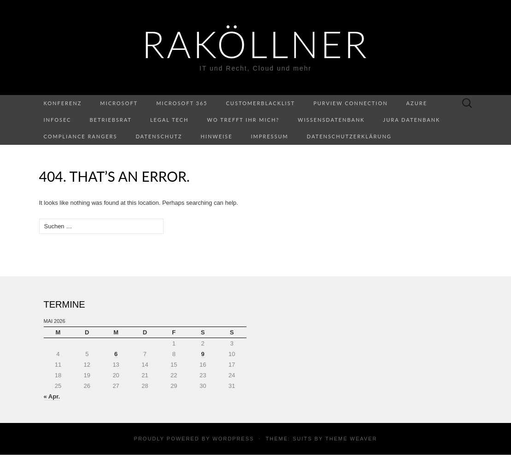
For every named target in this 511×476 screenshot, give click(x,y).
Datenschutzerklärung (349, 136)
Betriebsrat (110, 120)
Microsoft (119, 103)
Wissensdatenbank (331, 120)
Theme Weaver (351, 438)
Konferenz (63, 103)
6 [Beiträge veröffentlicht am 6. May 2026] (115, 354)
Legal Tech (169, 120)
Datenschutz (158, 136)
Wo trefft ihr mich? (243, 120)
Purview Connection (350, 103)
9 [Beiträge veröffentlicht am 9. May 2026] (203, 354)
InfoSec (57, 120)
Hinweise (216, 136)
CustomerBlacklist (260, 103)
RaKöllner (255, 44)
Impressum (269, 136)
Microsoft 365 (181, 103)
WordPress (233, 438)
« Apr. (52, 396)
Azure (416, 103)
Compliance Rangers (80, 136)
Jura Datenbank (412, 120)
